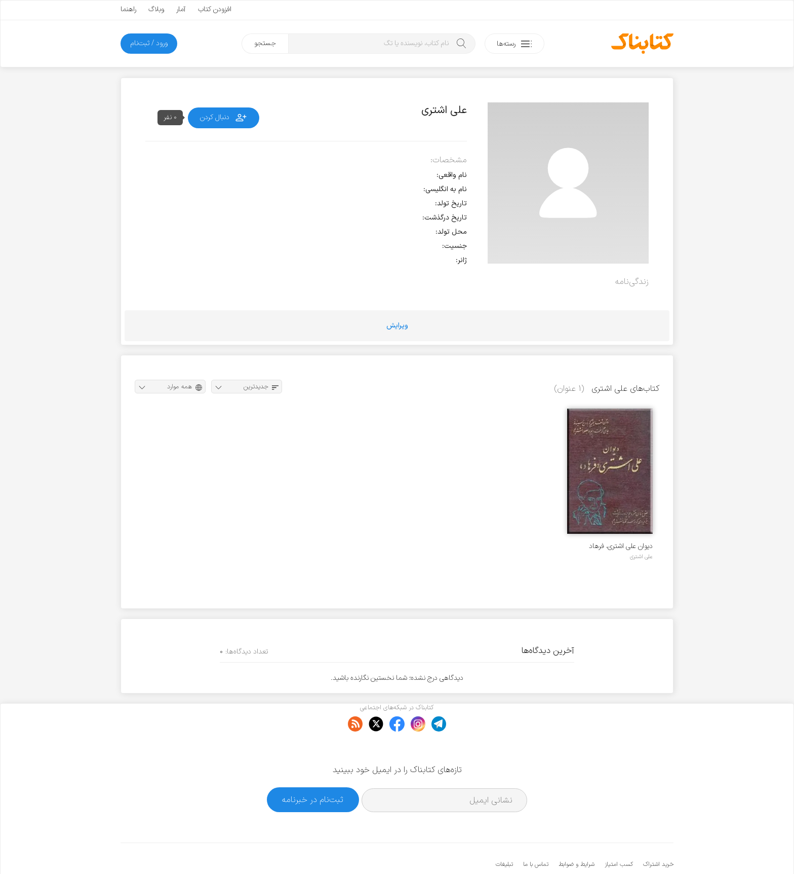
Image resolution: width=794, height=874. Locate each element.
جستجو (265, 43)
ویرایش (397, 325)
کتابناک (620, 849)
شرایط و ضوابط (576, 833)
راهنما (128, 9)
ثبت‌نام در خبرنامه (312, 768)
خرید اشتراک (658, 833)
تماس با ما (535, 833)
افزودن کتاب (214, 9)
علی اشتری (641, 557)
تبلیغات (504, 833)
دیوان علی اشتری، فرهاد (621, 546)
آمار (181, 9)
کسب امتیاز (619, 833)
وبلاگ (156, 9)
